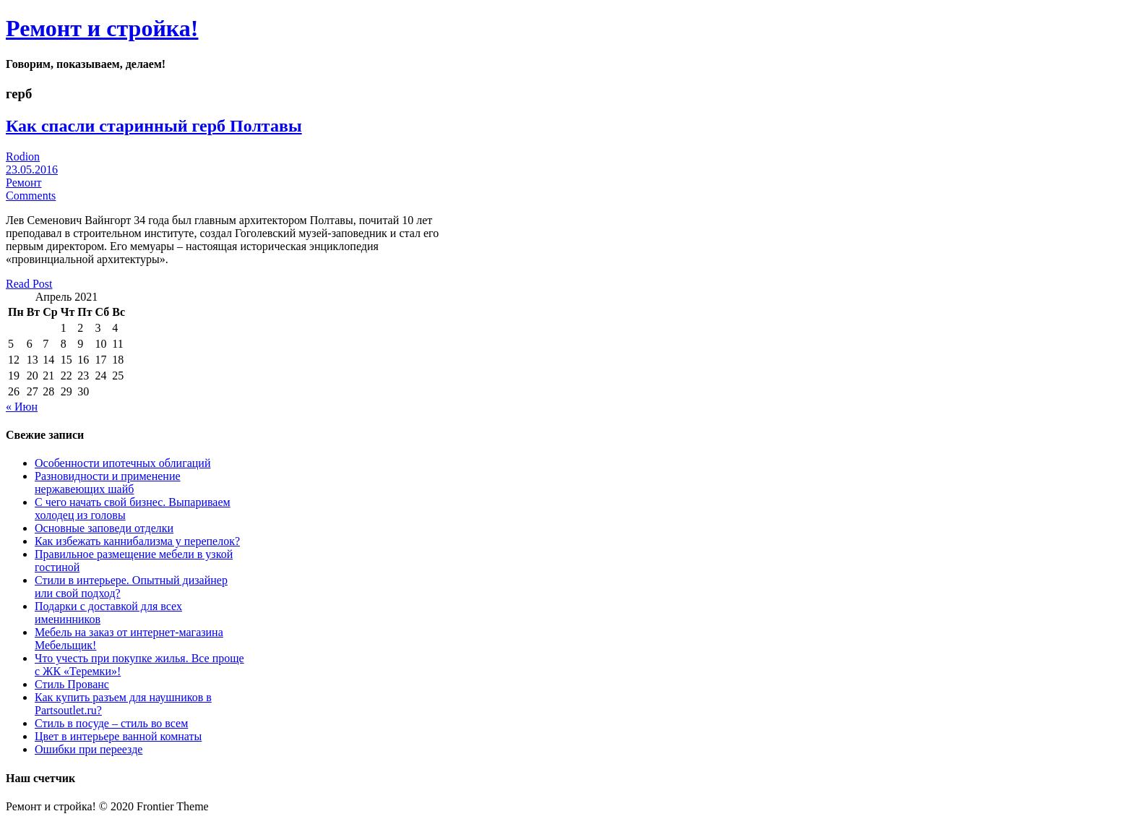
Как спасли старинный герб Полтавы (154, 125)
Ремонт (23, 182)
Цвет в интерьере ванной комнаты (118, 736)
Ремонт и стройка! (102, 28)
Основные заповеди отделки (104, 528)
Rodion (23, 156)
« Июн (22, 406)
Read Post (29, 284)
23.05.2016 (32, 169)
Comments (31, 195)
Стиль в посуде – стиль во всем (111, 723)
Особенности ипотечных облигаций (122, 463)
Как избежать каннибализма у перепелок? (137, 541)
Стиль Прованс (72, 684)
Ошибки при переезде (88, 749)
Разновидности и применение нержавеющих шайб (108, 482)
